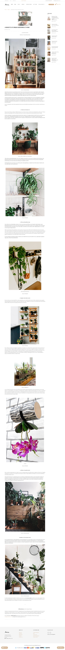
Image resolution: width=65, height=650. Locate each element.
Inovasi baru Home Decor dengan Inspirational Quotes (55, 30)
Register (25, 0)
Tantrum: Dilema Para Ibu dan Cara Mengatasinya (55, 53)
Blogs (9, 9)
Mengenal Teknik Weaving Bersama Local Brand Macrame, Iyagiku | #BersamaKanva (55, 18)
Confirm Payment (36, 632)
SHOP (19, 4)
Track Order (35, 634)
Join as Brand (51, 4)
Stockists (20, 633)
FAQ (33, 633)
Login (22, 0)
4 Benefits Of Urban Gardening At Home (17, 27)
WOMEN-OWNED (29, 4)
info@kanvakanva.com (57, 0)
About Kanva (6, 0)
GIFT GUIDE (35, 4)
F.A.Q (10, 0)
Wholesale (20, 634)
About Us (20, 632)
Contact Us (14, 0)
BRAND (23, 4)
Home (6, 9)
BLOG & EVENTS (41, 4)
